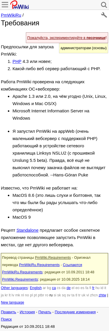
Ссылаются (72, 265)
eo (78, 288)
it (105, 288)
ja (2, 295)
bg (49, 288)
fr (93, 288)
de (69, 288)
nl (22, 295)
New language (12, 302)
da (64, 288)
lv (13, 295)
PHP (17, 61)
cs (59, 288)
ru (51, 295)
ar (44, 288)
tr (79, 295)
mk (17, 295)
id (102, 288)
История (27, 312)
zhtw (102, 295)
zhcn (94, 295)
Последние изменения (75, 312)
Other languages (14, 288)
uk (83, 295)
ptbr (41, 295)
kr (6, 295)
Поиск (6, 319)
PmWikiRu (11, 15)
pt (35, 295)
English (36, 288)
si (55, 295)
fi (90, 288)
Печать (44, 312)
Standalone (28, 230)
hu (97, 288)
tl (76, 295)
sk (59, 295)
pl (31, 295)
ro (46, 295)
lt (9, 295)
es (82, 288)
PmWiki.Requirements (53, 258)
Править (8, 312)
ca (54, 288)
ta (73, 295)
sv (69, 295)
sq (64, 295)
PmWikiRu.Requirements (39, 265)
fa (86, 288)
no (27, 295)
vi (87, 295)
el (73, 288)
